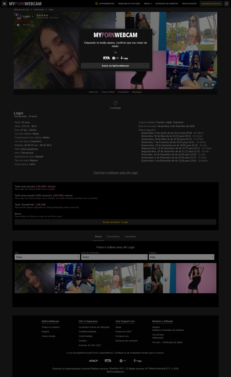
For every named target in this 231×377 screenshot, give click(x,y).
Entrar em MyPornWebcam (115, 66)
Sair (115, 52)
